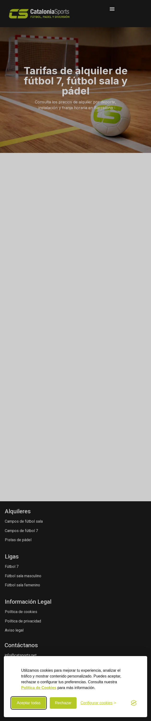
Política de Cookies (38, 688)
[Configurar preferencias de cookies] (98, 702)
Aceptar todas (29, 703)
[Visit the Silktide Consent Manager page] (133, 703)
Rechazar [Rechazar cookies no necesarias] (63, 703)
